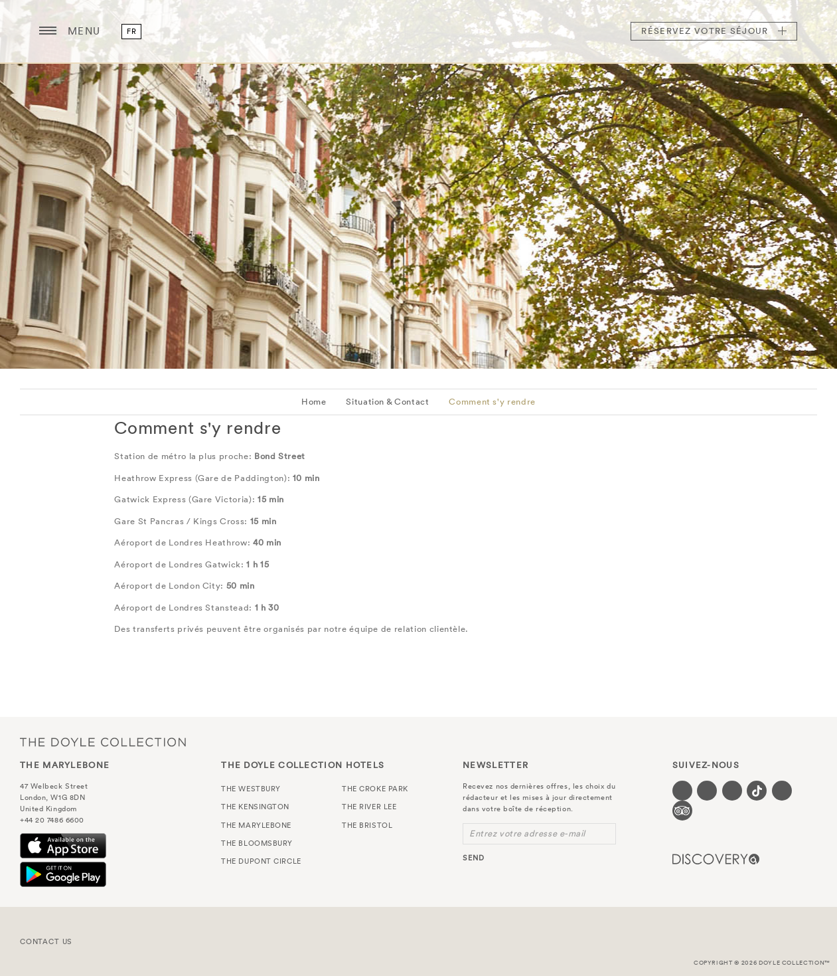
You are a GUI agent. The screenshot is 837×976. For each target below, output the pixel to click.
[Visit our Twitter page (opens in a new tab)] (707, 791)
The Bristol (367, 825)
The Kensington (255, 806)
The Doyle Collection (103, 741)
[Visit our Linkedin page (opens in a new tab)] (782, 791)
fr (131, 31)
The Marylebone (419, 31)
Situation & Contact (387, 401)
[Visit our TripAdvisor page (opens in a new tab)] (682, 811)
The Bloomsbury (257, 843)
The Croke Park (375, 788)
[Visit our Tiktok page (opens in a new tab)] (757, 791)
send (474, 857)
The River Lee (369, 806)
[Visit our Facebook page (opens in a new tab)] (682, 791)
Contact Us (46, 941)
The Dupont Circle (261, 861)
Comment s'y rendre (492, 401)
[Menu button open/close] (48, 31)
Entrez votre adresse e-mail (527, 833)
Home (314, 401)
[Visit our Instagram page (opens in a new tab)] (732, 791)
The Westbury (251, 788)
